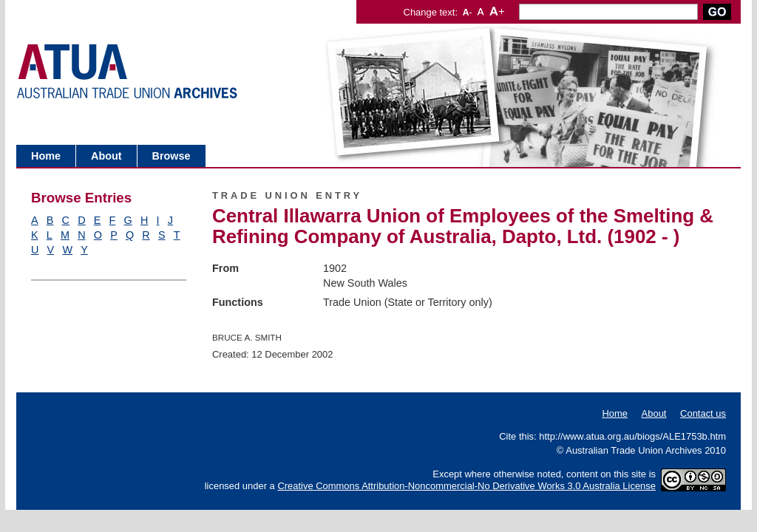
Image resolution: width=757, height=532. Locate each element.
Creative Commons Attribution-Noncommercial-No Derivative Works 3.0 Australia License (466, 485)
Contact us (703, 413)
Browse (171, 156)
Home (46, 156)
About (106, 156)
